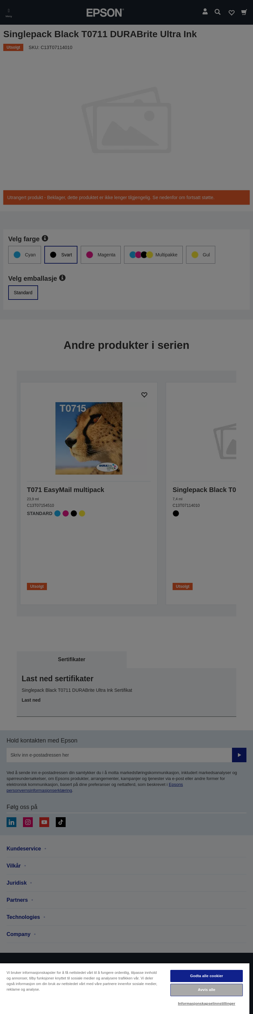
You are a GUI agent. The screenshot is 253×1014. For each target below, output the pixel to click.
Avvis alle (206, 990)
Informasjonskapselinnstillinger (206, 1003)
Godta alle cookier (206, 976)
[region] (124, 988)
